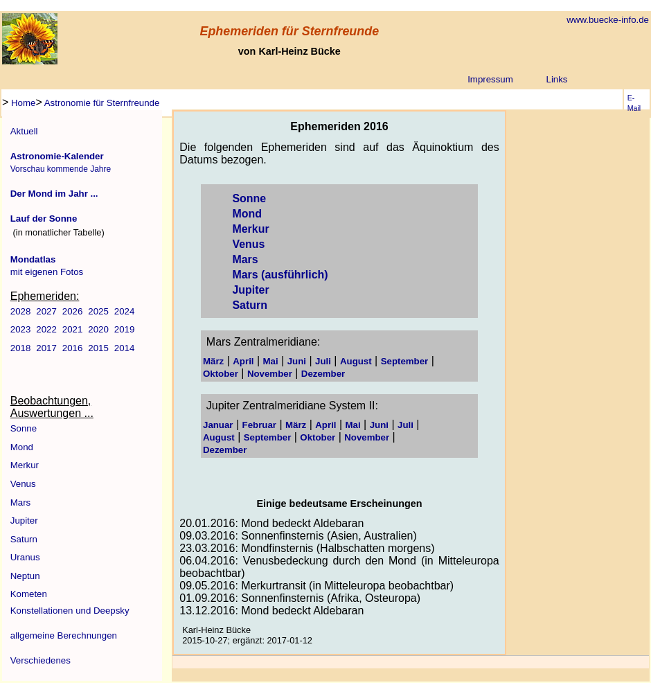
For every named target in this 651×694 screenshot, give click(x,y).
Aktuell (24, 131)
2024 (124, 311)
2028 (20, 311)
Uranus (25, 557)
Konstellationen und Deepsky (70, 610)
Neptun (25, 576)
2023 (20, 329)
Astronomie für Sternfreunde (101, 103)
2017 (46, 348)
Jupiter (24, 520)
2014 (124, 348)
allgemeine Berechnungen (63, 635)
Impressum (490, 79)
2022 (46, 329)
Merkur (24, 465)
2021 (72, 329)
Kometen (28, 594)
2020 (98, 329)
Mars (20, 502)
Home (21, 103)
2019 (124, 329)
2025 (98, 311)
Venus (23, 484)
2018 (20, 348)
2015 (98, 348)
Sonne (23, 428)
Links (557, 79)
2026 (72, 311)
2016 (72, 348)
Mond (21, 447)
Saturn (23, 539)
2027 (46, 311)
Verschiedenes (40, 660)
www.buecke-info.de (608, 20)
